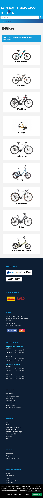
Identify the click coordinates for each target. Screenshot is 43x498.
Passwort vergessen (12, 458)
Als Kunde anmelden (13, 396)
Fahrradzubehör (11, 434)
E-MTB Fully (21, 85)
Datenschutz (10, 476)
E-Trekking (21, 109)
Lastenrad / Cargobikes (13, 427)
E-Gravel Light (21, 203)
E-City (21, 227)
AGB (7, 478)
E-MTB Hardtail (21, 61)
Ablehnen (27, 494)
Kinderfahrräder (11, 429)
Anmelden (9, 454)
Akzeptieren (36, 494)
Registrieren (10, 456)
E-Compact (21, 180)
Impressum (9, 482)
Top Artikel (9, 394)
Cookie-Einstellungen (14, 494)
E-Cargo (21, 132)
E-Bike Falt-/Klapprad (21, 251)
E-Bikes (8, 21)
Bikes (8, 422)
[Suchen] (41, 17)
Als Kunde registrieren (13, 407)
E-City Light (21, 156)
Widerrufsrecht (11, 405)
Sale (7, 438)
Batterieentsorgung (12, 480)
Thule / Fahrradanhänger (14, 432)
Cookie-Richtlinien (34, 491)
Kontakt (8, 473)
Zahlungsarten (11, 400)
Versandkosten (11, 403)
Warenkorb (9, 398)
